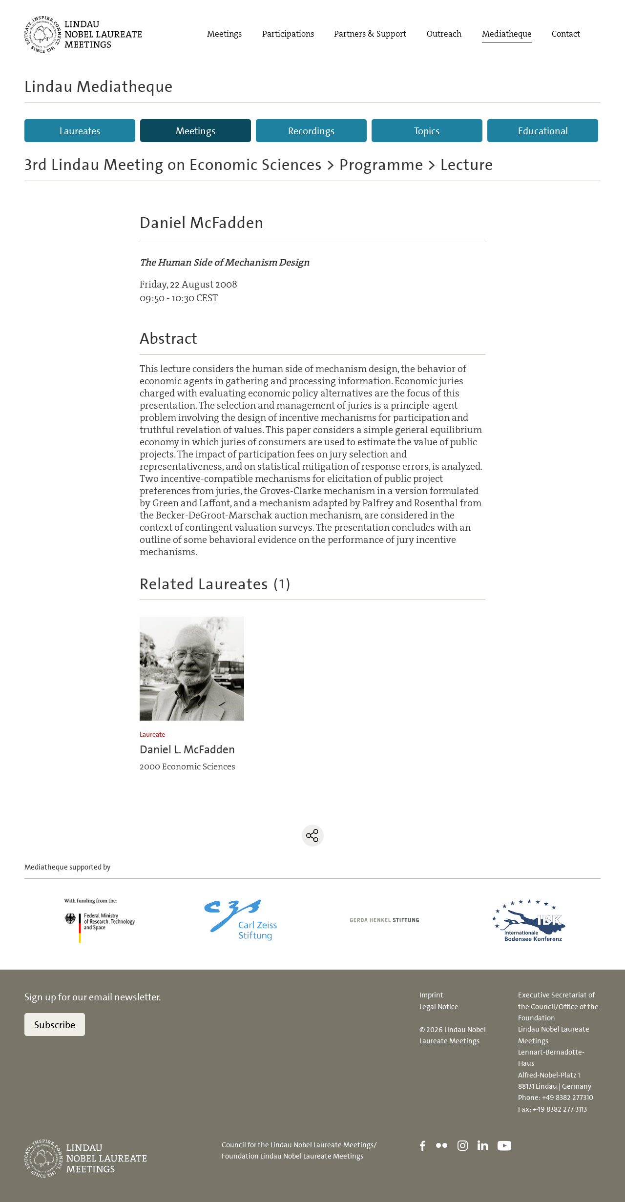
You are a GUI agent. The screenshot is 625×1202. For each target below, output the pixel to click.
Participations (288, 34)
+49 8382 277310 (567, 1097)
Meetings (224, 34)
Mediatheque (507, 34)
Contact (566, 34)
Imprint (431, 995)
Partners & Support (370, 34)
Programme (381, 164)
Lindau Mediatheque (98, 86)
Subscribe (54, 1024)
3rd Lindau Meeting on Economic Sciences (173, 164)
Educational (543, 130)
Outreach (444, 34)
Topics (427, 130)
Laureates (80, 130)
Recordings (311, 130)
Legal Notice (438, 1007)
